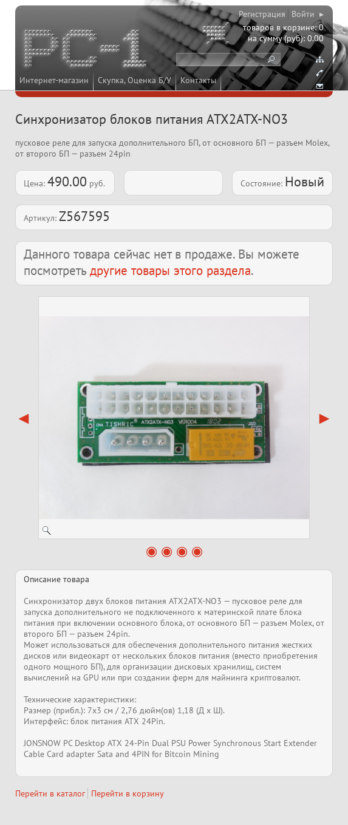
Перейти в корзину (127, 793)
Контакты (198, 80)
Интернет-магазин (54, 80)
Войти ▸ (308, 13)
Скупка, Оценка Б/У (134, 80)
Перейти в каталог (50, 793)
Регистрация (262, 13)
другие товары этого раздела (170, 270)
